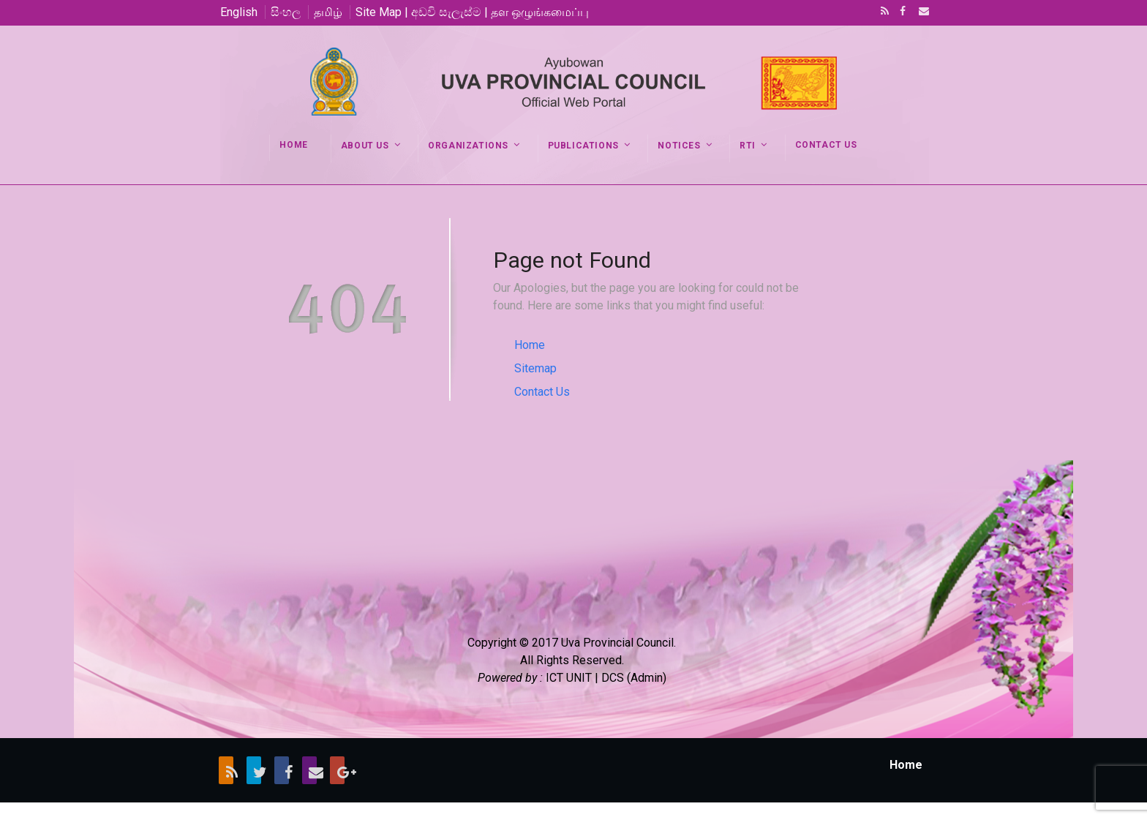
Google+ (337, 770)
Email (919, 12)
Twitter (254, 770)
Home (529, 345)
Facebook (901, 12)
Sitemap (535, 368)
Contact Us (542, 392)
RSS (882, 12)
